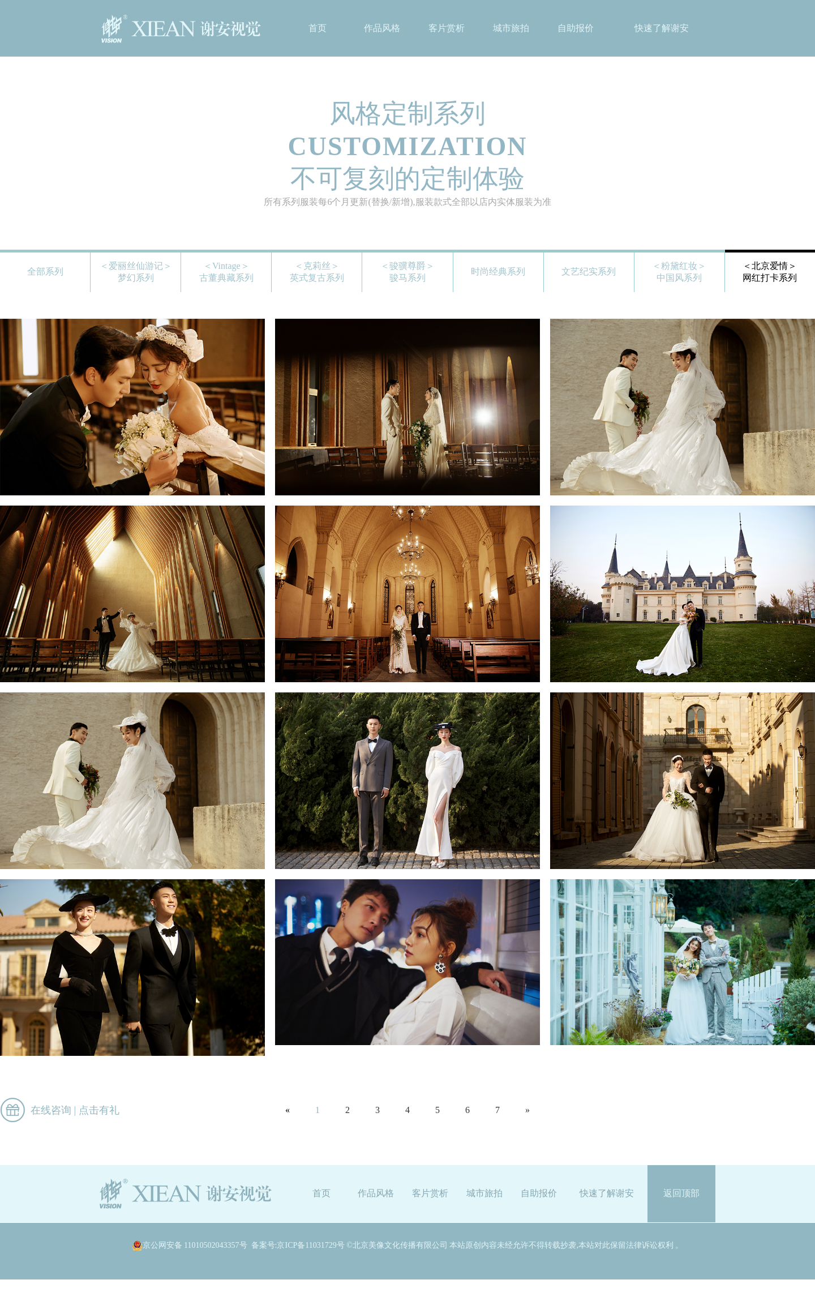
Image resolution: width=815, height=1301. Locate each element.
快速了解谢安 (661, 28)
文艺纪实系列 (588, 271)
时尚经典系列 (498, 271)
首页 (317, 28)
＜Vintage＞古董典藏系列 (226, 272)
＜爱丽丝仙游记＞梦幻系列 (136, 272)
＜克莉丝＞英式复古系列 (317, 272)
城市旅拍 (511, 28)
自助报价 (575, 28)
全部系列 (45, 271)
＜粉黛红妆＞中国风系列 (679, 272)
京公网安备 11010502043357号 (189, 1245)
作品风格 (382, 28)
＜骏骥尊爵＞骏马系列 (407, 272)
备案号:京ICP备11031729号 (298, 1245)
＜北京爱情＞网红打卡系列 (770, 272)
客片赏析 (446, 28)
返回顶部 (681, 1193)
